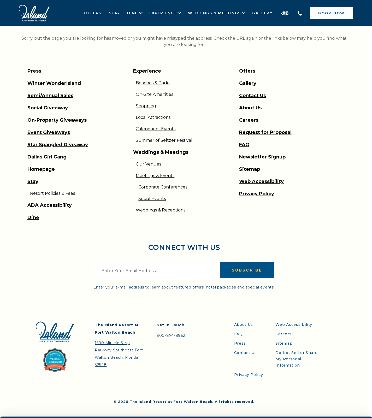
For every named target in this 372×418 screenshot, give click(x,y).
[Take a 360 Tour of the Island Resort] (285, 13)
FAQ (244, 145)
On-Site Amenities (154, 94)
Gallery (262, 13)
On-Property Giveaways (57, 120)
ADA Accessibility (49, 205)
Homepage (41, 169)
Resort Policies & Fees (52, 193)
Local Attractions (153, 117)
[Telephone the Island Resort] (299, 13)
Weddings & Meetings (214, 13)
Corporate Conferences (162, 187)
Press (34, 71)
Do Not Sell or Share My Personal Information (296, 359)
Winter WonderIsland (54, 83)
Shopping (146, 105)
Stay (114, 13)
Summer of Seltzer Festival (164, 140)
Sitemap (249, 169)
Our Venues (148, 164)
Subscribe (247, 270)
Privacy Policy (256, 194)
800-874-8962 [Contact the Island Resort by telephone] (170, 335)
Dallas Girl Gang (47, 157)
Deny (336, 407)
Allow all (274, 407)
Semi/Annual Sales (50, 95)
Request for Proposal (265, 132)
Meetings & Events (155, 175)
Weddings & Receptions (160, 210)
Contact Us (252, 95)
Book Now (331, 13)
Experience (162, 13)
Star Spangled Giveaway (57, 145)
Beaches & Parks (153, 82)
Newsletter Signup (262, 157)
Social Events (152, 198)
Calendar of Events (155, 128)
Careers (248, 120)
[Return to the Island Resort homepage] (34, 13)
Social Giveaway (47, 108)
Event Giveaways (48, 132)
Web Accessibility (261, 181)
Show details (221, 411)
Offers (92, 13)
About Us (250, 108)
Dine (132, 13)
